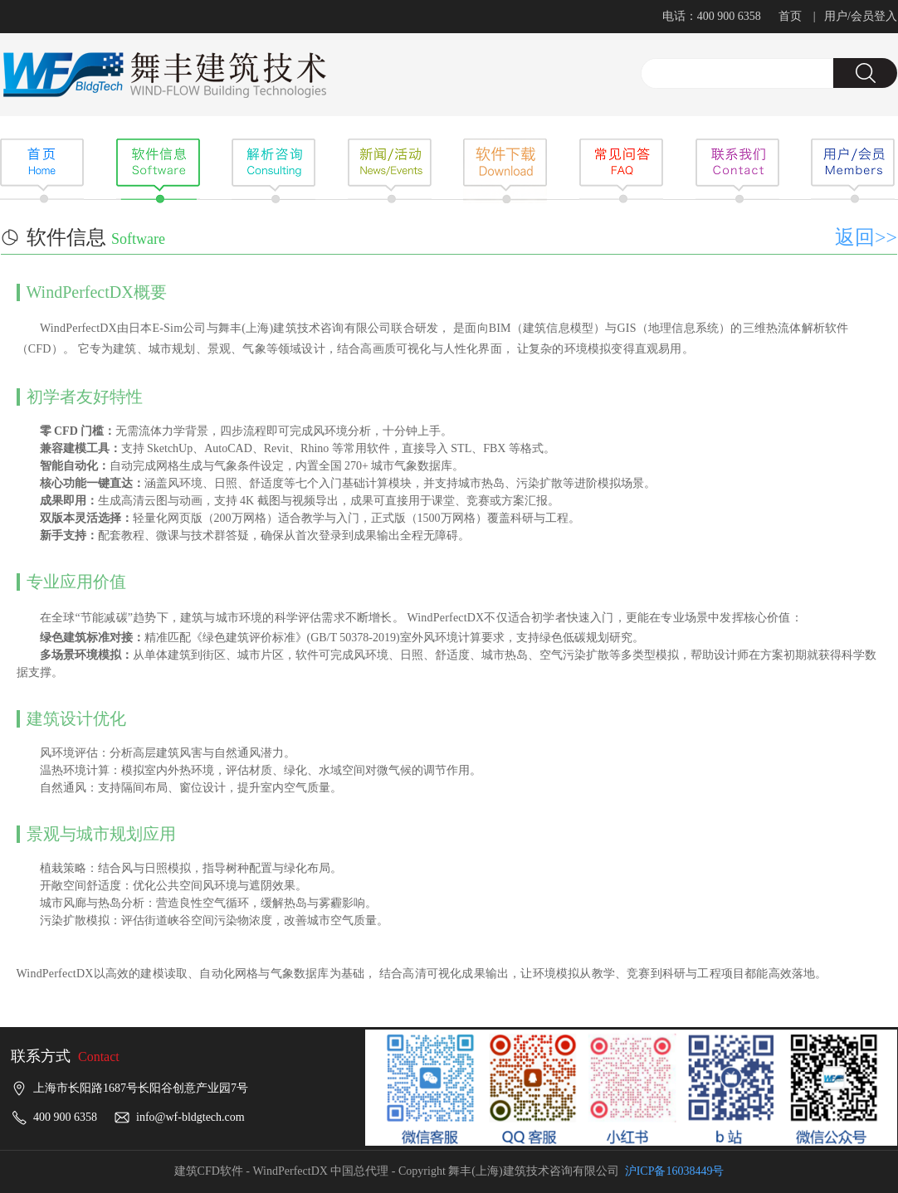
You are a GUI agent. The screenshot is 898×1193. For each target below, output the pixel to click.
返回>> (866, 237)
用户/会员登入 (860, 16)
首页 (790, 16)
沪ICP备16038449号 (675, 1171)
